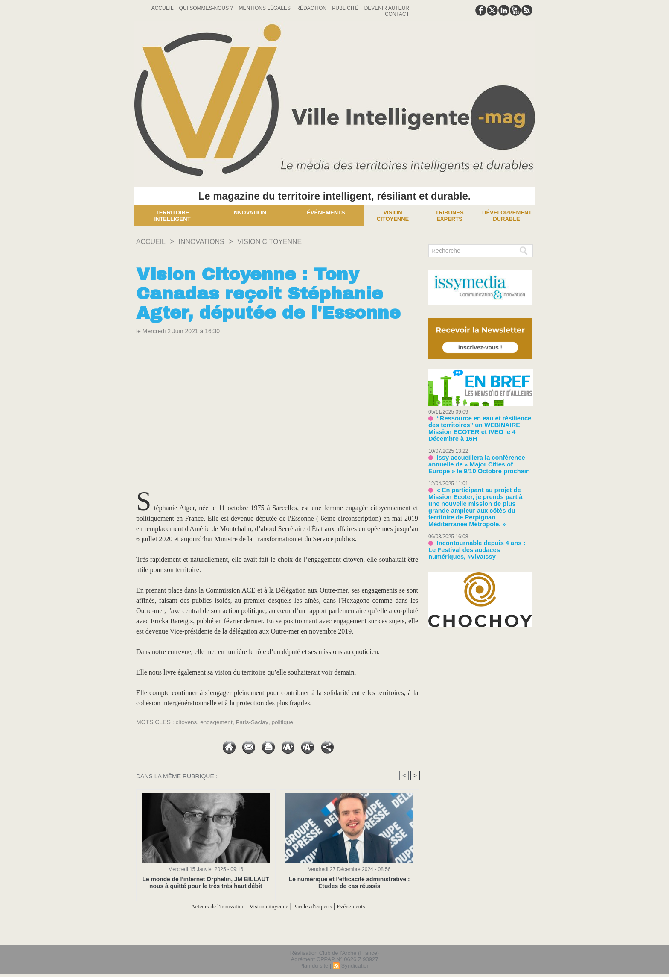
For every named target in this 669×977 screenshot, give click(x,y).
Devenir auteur (386, 8)
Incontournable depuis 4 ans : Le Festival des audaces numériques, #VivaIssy (476, 530)
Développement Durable (507, 215)
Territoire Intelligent (172, 215)
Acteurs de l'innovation (208, 906)
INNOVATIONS (208, 241)
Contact (397, 14)
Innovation (249, 212)
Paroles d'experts (318, 906)
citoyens (187, 722)
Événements (326, 212)
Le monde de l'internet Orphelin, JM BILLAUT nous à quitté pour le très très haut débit (205, 882)
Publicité (346, 8)
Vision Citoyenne (393, 215)
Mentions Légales (265, 8)
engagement (217, 722)
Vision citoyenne (283, 241)
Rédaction (312, 8)
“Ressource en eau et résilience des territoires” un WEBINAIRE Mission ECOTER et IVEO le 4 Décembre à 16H (480, 424)
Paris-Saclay (254, 722)
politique (285, 722)
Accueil (163, 8)
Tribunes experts (449, 215)
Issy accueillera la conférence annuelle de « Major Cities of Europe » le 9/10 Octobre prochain (478, 455)
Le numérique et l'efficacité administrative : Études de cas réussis (349, 882)
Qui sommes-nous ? (207, 8)
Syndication (355, 965)
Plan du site (313, 965)
